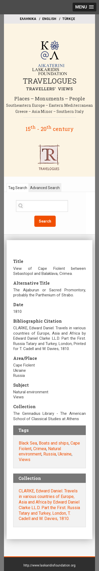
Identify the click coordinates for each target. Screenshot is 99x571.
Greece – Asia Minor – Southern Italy (49, 111)
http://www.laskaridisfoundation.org (49, 565)
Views (24, 459)
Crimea (39, 448)
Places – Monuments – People (49, 98)
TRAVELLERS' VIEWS (49, 88)
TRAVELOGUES (50, 81)
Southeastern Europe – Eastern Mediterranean (49, 105)
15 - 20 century (50, 128)
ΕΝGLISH (49, 19)
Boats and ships (54, 443)
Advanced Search (45, 188)
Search (45, 221)
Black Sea (28, 443)
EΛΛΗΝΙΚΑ (28, 19)
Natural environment (40, 451)
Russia (49, 454)
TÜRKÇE (68, 19)
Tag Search (17, 188)
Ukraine (65, 454)
